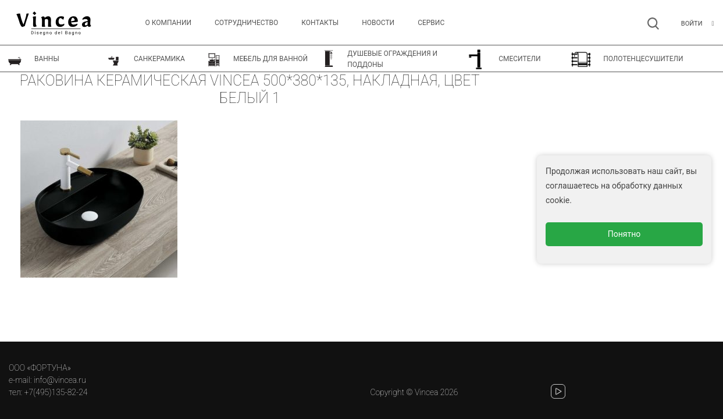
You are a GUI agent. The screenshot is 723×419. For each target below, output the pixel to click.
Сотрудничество (246, 23)
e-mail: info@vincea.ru (47, 380)
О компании (168, 23)
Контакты (320, 23)
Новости (378, 23)
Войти (692, 23)
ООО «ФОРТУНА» (40, 367)
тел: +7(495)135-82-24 (48, 392)
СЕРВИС (431, 23)
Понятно (624, 234)
